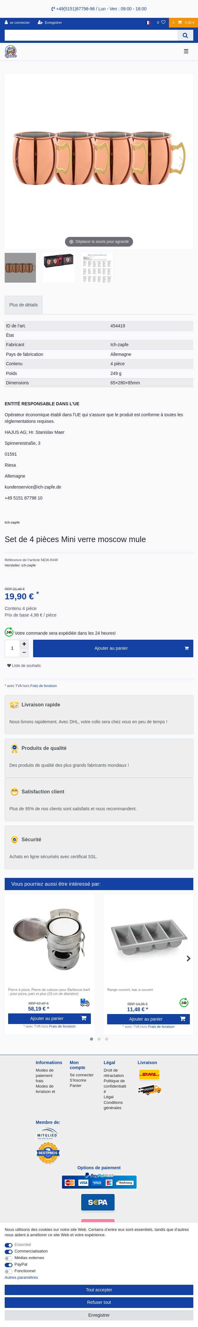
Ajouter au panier (142, 648)
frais (39, 1081)
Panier (75, 1085)
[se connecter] (17, 23)
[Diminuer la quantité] (24, 652)
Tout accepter (99, 1289)
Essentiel (23, 1244)
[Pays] (148, 23)
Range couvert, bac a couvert (130, 989)
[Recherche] (185, 35)
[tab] (23, 305)
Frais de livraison (43, 686)
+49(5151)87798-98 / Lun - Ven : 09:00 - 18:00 (99, 8)
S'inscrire (78, 1080)
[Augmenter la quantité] (24, 644)
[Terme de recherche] (91, 35)
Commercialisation (31, 1251)
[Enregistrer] (50, 23)
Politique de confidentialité (115, 1086)
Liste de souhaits (24, 666)
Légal (109, 1096)
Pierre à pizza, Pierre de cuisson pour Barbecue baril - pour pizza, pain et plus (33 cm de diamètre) (49, 991)
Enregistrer (99, 1315)
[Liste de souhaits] (161, 23)
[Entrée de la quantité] (12, 648)
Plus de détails (23, 304)
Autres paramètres (21, 1277)
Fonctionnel (25, 1270)
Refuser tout (99, 1302)
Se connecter (81, 1075)
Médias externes (29, 1257)
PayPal (21, 1264)
